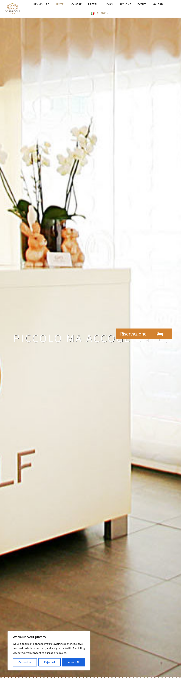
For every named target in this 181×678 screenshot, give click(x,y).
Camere (76, 4)
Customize (24, 662)
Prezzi (92, 4)
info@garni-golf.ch (119, 610)
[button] (144, 334)
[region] (49, 650)
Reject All (49, 662)
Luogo (108, 4)
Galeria (158, 4)
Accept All (73, 662)
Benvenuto (42, 4)
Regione (125, 4)
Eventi (142, 4)
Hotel (60, 4)
